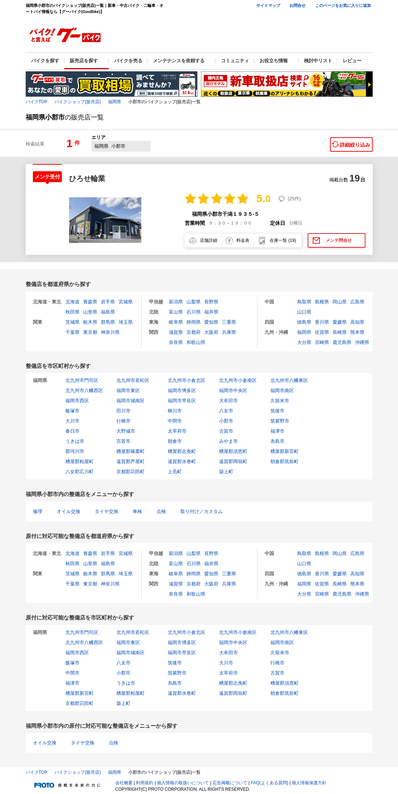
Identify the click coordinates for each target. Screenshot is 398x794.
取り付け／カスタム (201, 511)
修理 (37, 511)
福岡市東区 (128, 390)
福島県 (108, 312)
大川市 (72, 421)
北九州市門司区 (81, 380)
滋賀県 (176, 332)
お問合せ (297, 5)
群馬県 (108, 322)
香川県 (322, 322)
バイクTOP (36, 101)
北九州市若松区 (132, 380)
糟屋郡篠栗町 (130, 451)
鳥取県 (304, 301)
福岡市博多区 (182, 390)
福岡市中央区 (233, 390)
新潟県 (176, 301)
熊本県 (357, 332)
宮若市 (123, 441)
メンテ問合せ (339, 240)
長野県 (211, 301)
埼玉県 (126, 322)
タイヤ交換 (106, 511)
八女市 (226, 410)
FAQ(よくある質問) (269, 782)
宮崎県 (322, 342)
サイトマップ (268, 5)
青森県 (90, 301)
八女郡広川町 (79, 471)
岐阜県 (176, 322)
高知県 (357, 322)
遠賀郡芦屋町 (130, 461)
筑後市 (277, 410)
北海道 (72, 301)
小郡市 (226, 421)
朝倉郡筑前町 (284, 461)
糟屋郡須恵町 (233, 451)
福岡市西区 (77, 400)
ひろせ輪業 (87, 178)
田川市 (123, 410)
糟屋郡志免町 (182, 451)
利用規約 (144, 782)
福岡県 (114, 101)
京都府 (194, 332)
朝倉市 (175, 441)
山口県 (304, 312)
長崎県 (340, 332)
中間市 (175, 421)
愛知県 (211, 322)
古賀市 (226, 431)
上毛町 (175, 471)
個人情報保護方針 (309, 782)
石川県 (194, 312)
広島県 (357, 301)
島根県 (322, 301)
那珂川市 (74, 451)
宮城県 (126, 301)
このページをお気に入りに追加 (343, 5)
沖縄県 (362, 342)
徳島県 (304, 322)
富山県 (176, 312)
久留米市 (279, 400)
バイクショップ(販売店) (78, 101)
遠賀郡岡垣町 (233, 461)
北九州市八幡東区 (289, 380)
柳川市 (175, 410)
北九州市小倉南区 (238, 380)
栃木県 (90, 322)
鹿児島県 (342, 342)
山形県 (90, 312)
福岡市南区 (282, 390)
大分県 (304, 342)
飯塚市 (72, 410)
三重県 (229, 322)
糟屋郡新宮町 (284, 451)
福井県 (211, 312)
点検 (161, 511)
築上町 (226, 471)
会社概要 (124, 782)
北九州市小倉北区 (186, 380)
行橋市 (123, 421)
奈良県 (176, 342)
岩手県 (108, 301)
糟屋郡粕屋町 (79, 461)
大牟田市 (228, 400)
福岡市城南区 (130, 400)
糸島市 (277, 441)
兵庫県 (229, 332)
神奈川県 (110, 332)
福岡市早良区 (182, 400)
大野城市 (125, 431)
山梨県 (194, 301)
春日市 (72, 431)
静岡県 (194, 322)
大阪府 (211, 332)
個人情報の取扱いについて (183, 782)
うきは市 (74, 441)
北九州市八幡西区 (84, 390)
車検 (137, 511)
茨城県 (72, 322)
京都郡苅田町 (130, 471)
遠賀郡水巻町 (182, 461)
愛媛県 (340, 322)
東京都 (90, 332)
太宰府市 (177, 431)
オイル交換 (68, 511)
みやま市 (228, 441)
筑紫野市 (279, 421)
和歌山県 (196, 342)
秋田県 (72, 312)
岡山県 (340, 301)
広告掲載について (230, 782)
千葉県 (72, 332)
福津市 (277, 431)
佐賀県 (322, 332)
